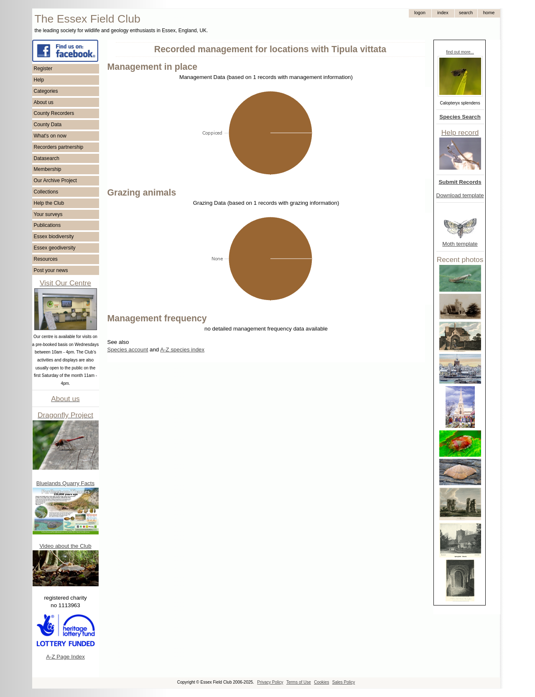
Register (43, 68)
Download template (460, 195)
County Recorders (54, 113)
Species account (127, 349)
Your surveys (48, 214)
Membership (47, 169)
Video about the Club (65, 546)
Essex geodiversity (55, 248)
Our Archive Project (55, 180)
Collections (46, 192)
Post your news (51, 270)
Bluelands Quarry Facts (65, 483)
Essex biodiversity (54, 236)
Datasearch (46, 158)
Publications (47, 225)
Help (39, 80)
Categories (46, 91)
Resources (46, 259)
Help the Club (49, 203)
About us (44, 102)
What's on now (50, 136)
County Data (48, 124)
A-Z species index (182, 349)
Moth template (459, 244)
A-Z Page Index (65, 657)
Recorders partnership (59, 147)
